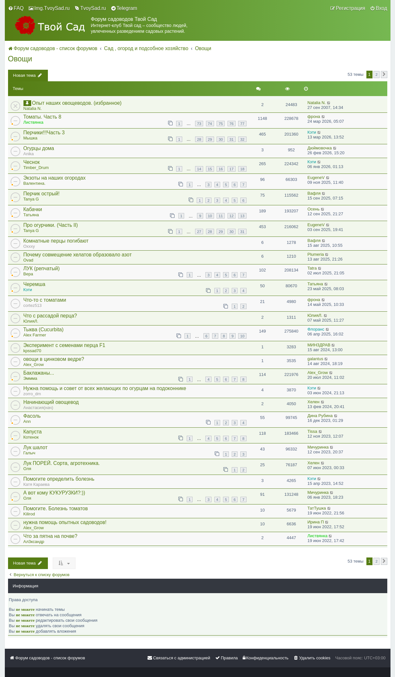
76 (231, 123)
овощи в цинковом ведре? (53, 359)
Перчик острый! (41, 193)
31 (231, 139)
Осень (314, 209)
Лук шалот (35, 447)
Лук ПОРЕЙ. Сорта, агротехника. (61, 463)
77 (242, 123)
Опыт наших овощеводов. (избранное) (77, 103)
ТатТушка (317, 508)
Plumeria (316, 254)
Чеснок (31, 162)
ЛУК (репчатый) (41, 268)
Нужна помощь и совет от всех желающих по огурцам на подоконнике (104, 388)
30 (221, 139)
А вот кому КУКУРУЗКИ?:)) (54, 492)
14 (199, 169)
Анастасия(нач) (38, 407)
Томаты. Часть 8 (42, 117)
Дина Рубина (320, 415)
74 (210, 123)
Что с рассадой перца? (50, 315)
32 (242, 139)
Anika (28, 153)
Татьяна (31, 214)
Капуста (32, 431)
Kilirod (29, 514)
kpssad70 (32, 350)
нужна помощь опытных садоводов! (65, 522)
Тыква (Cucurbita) (43, 329)
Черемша (34, 284)
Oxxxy (29, 246)
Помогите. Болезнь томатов (55, 508)
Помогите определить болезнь (58, 479)
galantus (315, 358)
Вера (28, 274)
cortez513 (32, 305)
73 (199, 123)
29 (210, 139)
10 (210, 216)
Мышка (30, 138)
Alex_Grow (33, 364)
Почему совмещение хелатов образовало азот (77, 254)
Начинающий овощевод (51, 402)
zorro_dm (32, 393)
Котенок (31, 437)
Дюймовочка (320, 148)
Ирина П (316, 522)
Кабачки (32, 209)
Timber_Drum (36, 167)
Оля (27, 468)
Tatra (312, 268)
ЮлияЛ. (31, 321)
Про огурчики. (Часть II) (50, 225)
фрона (314, 116)
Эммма (30, 378)
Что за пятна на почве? (50, 536)
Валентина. (34, 183)
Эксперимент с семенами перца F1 (64, 345)
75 (221, 123)
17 (231, 169)
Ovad (28, 260)
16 (221, 169)
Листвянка (33, 122)
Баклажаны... (38, 373)
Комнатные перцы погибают (56, 241)
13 (242, 216)
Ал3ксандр (33, 541)
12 (231, 216)
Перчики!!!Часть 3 (44, 132)
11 (221, 216)
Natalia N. (32, 108)
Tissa (313, 431)
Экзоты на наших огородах (54, 178)
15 (210, 169)
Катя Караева (36, 484)
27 (199, 231)
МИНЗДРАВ (319, 345)
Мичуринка (318, 447)
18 (242, 169)
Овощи (20, 59)
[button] (384, 74)
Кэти (312, 132)
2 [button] (376, 74)
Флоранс (316, 329)
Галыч (29, 452)
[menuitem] (16, 8)
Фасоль (32, 416)
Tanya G (31, 199)
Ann (27, 421)
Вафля (314, 193)
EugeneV (316, 177)
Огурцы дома (38, 148)
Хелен (313, 401)
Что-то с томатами (44, 300)
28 (199, 139)
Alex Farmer (34, 335)
